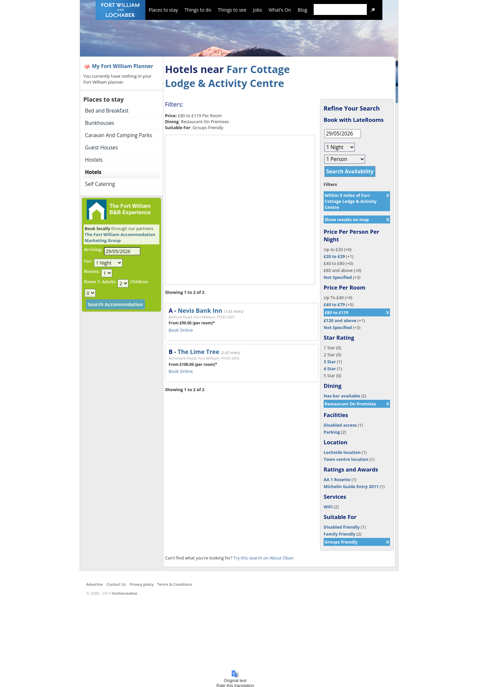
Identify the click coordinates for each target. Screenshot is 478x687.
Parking (332, 432)
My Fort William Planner (122, 66)
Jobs (257, 10)
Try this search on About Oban (263, 558)
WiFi (328, 507)
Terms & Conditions (175, 584)
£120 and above (340, 320)
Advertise (94, 584)
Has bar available (342, 396)
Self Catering (100, 184)
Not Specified (338, 277)
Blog (302, 10)
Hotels (93, 172)
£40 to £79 (334, 304)
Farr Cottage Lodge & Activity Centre (227, 76)
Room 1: (92, 282)
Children (139, 282)
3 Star (330, 362)
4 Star (330, 369)
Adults (109, 282)
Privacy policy (141, 584)
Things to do (198, 10)
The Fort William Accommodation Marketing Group (120, 237)
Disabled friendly (341, 527)
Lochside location (342, 452)
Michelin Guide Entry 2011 (351, 486)
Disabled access (340, 425)
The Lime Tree (198, 352)
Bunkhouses (99, 123)
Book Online (181, 330)
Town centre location (346, 459)
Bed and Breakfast (106, 110)
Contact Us (116, 584)
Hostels (94, 159)
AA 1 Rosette (337, 479)
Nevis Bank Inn (200, 310)
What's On (280, 10)
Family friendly (340, 534)
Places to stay (163, 10)
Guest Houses (101, 147)
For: (88, 261)
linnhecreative (124, 593)
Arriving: (93, 249)
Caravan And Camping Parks (118, 135)
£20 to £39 (334, 256)
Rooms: (92, 271)
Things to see (232, 10)
